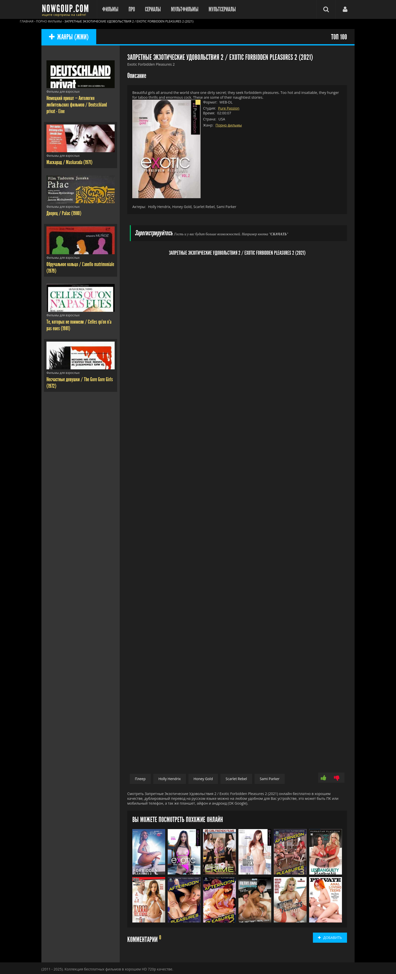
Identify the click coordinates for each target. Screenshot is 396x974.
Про (132, 9)
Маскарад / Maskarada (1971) (69, 162)
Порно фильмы (228, 125)
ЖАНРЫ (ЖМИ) (69, 37)
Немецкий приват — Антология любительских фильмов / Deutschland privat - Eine (76, 105)
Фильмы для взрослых (63, 91)
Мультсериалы (222, 9)
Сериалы (153, 9)
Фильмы (110, 9)
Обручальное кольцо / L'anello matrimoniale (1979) (80, 267)
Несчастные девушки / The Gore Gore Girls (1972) (79, 382)
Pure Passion (228, 108)
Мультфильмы (185, 9)
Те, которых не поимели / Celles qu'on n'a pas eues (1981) (78, 325)
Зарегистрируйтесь (153, 233)
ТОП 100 (339, 37)
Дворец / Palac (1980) (63, 213)
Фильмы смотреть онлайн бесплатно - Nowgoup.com (66, 9)
